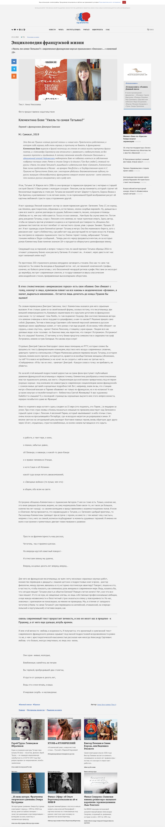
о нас (108, 30)
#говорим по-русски (67, 754)
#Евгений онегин (25, 704)
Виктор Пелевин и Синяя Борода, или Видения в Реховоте (97, 746)
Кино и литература (54, 771)
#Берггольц (76, 821)
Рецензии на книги (33, 37)
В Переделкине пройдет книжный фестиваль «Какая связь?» (136, 160)
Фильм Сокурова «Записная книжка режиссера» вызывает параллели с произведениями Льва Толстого (100, 800)
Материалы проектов (36, 710)
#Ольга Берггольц (67, 821)
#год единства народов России (21, 767)
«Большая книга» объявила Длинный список (136, 88)
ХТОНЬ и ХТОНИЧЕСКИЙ (61, 743)
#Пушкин (36, 704)
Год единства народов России (21, 718)
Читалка (14, 771)
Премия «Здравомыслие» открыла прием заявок (136, 169)
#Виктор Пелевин (89, 767)
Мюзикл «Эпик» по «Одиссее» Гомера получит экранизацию (137, 129)
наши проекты (97, 30)
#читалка (14, 823)
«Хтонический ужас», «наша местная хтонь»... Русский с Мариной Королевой (63, 748)
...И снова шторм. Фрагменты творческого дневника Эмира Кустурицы (27, 799)
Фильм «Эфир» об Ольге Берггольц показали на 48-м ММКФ (62, 799)
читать (60, 30)
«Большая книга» (131, 83)
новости (52, 30)
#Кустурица (22, 823)
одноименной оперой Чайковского (39, 158)
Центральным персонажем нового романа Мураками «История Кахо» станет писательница (136, 179)
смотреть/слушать (73, 30)
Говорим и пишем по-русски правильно (60, 718)
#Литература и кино (32, 823)
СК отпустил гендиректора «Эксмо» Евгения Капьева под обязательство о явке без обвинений (137, 150)
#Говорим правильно (54, 754)
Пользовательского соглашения (110, 2)
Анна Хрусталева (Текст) (106, 704)
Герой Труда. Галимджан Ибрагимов (24, 744)
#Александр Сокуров (95, 821)
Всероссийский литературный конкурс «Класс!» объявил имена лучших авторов (135, 191)
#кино (86, 821)
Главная (22, 710)
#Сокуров (105, 821)
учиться (86, 30)
